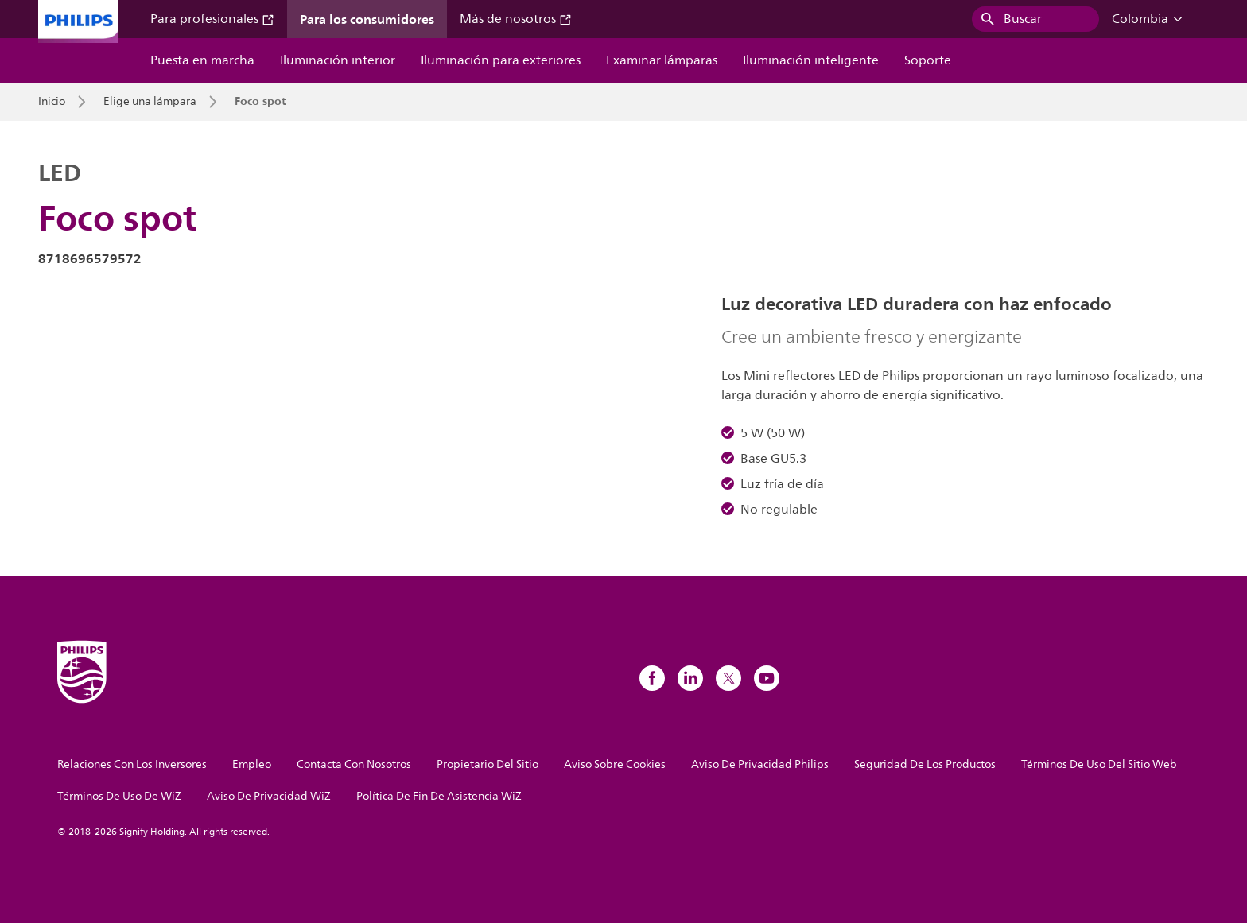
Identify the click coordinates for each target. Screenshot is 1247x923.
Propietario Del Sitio (487, 764)
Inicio (51, 102)
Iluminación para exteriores (501, 60)
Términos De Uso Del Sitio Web (1099, 764)
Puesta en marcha (202, 60)
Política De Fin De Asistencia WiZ (439, 796)
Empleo (251, 764)
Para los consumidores (367, 19)
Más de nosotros (516, 19)
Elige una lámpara (149, 102)
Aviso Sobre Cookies (615, 764)
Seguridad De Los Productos (925, 764)
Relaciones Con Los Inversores (132, 764)
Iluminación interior (337, 60)
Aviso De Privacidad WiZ (269, 796)
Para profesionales (212, 19)
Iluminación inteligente (811, 60)
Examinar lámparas (661, 60)
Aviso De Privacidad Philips (760, 764)
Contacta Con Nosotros (354, 764)
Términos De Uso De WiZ (119, 796)
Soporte (927, 60)
